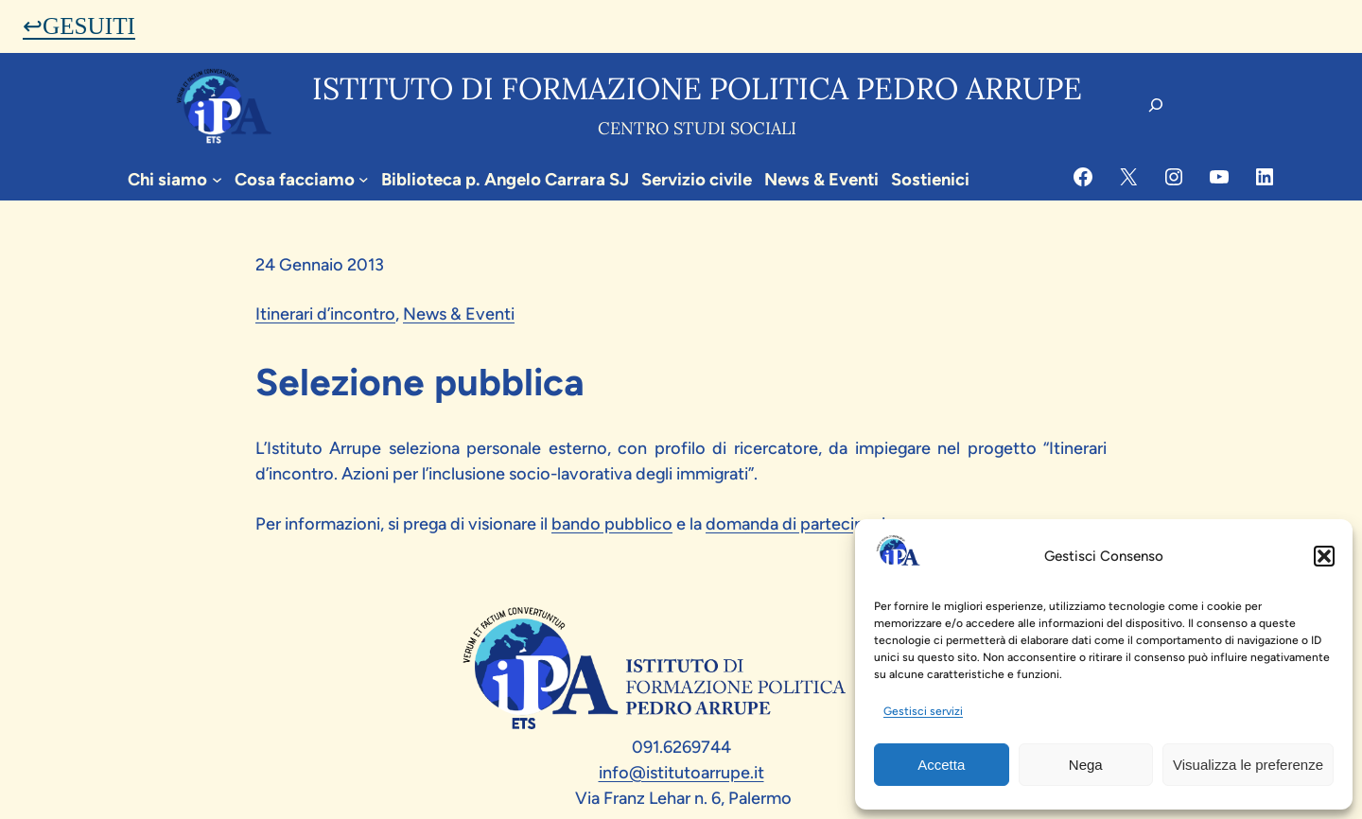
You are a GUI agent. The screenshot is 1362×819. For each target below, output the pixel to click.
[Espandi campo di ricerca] (1156, 105)
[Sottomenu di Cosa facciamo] (363, 179)
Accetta (941, 765)
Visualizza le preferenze (1248, 765)
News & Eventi (459, 314)
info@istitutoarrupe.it (681, 772)
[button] (1324, 556)
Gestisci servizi (923, 711)
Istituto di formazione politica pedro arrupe (697, 88)
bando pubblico (611, 524)
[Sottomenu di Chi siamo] (217, 179)
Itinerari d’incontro (325, 314)
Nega (1086, 765)
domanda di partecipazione (810, 524)
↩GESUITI (79, 26)
